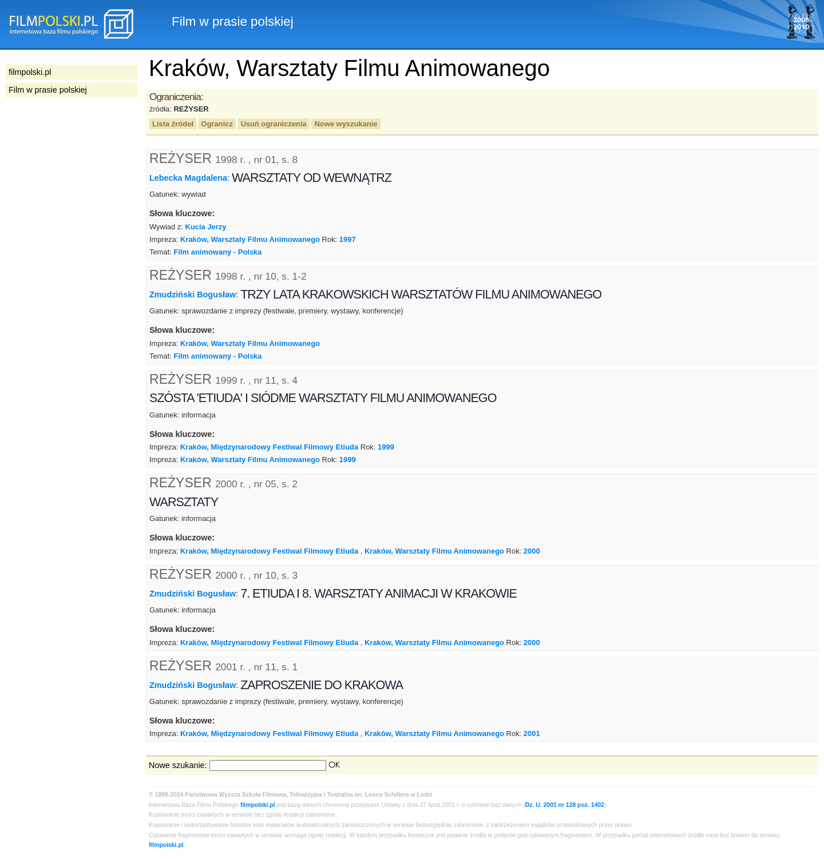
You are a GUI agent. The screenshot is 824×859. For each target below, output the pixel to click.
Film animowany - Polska (217, 252)
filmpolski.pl (257, 805)
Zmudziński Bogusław (192, 294)
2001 (532, 733)
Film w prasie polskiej (48, 89)
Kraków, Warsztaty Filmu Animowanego (250, 239)
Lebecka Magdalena (188, 177)
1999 (386, 447)
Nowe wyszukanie (345, 124)
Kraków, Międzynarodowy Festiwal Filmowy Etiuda (269, 447)
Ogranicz (217, 124)
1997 (347, 239)
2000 (532, 551)
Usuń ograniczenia (274, 124)
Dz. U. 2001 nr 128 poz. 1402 (564, 805)
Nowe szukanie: (178, 765)
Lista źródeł (172, 124)
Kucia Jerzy (206, 226)
